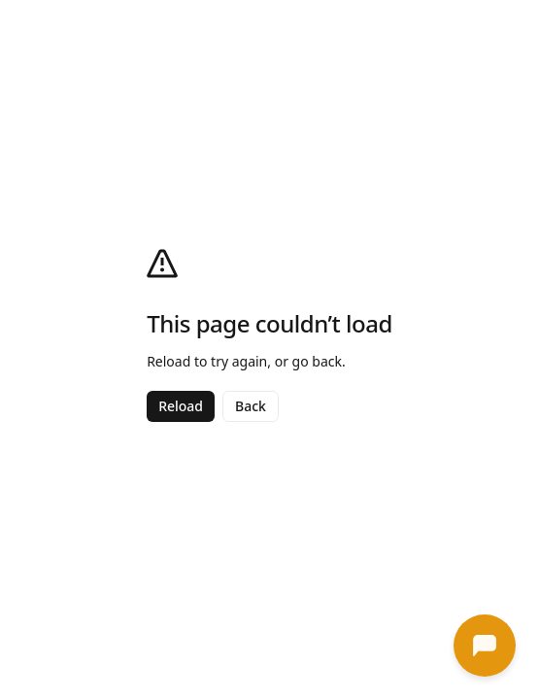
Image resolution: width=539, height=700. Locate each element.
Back (250, 406)
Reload (180, 406)
